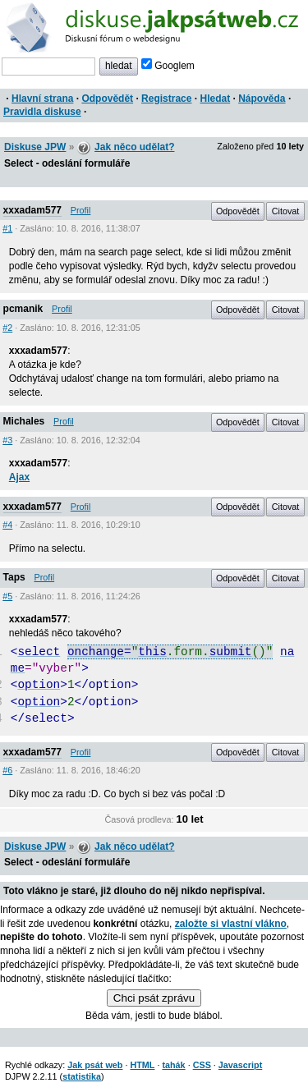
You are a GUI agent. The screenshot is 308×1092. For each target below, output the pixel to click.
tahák (173, 1065)
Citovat (286, 211)
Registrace (166, 98)
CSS (202, 1065)
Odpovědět (107, 98)
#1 (7, 228)
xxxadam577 (32, 210)
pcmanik (23, 308)
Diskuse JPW (35, 147)
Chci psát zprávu (154, 998)
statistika (81, 1076)
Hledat (215, 98)
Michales (24, 421)
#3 (7, 440)
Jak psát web (94, 1065)
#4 (7, 525)
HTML (142, 1065)
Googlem (168, 65)
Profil (81, 210)
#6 (7, 770)
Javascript (240, 1065)
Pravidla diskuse (42, 111)
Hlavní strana (42, 98)
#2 (7, 328)
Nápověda (261, 98)
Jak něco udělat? (134, 147)
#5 (7, 596)
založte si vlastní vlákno (231, 923)
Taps (14, 577)
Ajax (19, 477)
